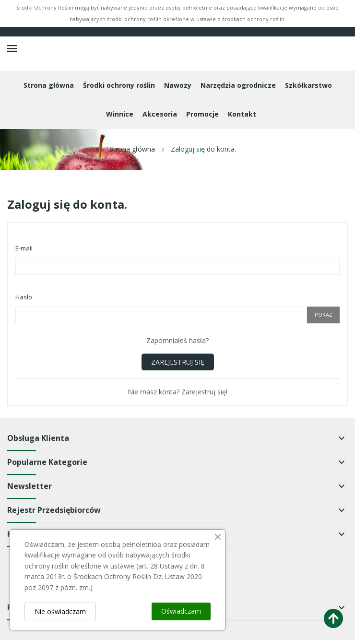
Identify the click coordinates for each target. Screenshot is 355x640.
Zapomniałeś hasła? (177, 340)
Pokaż (323, 314)
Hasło (23, 297)
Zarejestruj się (177, 362)
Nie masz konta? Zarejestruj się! (177, 391)
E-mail (24, 248)
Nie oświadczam (60, 611)
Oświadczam (181, 611)
